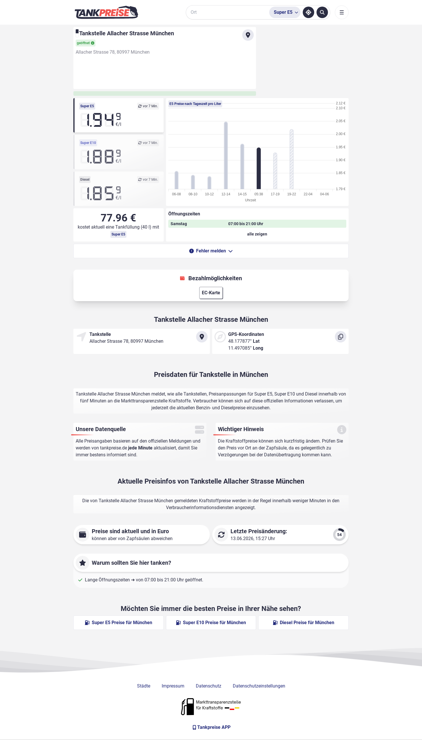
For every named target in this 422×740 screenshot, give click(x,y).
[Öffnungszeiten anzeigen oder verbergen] (257, 234)
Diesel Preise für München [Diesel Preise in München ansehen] (303, 622)
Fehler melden (211, 251)
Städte (143, 686)
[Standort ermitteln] (308, 12)
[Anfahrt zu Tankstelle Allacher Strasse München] (248, 35)
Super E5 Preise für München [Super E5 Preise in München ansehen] (118, 622)
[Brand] (106, 12)
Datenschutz (208, 686)
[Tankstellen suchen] (322, 12)
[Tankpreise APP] (211, 727)
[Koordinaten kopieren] (340, 336)
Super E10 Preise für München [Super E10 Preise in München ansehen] (211, 622)
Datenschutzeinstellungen (259, 686)
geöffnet (85, 43)
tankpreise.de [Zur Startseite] (113, 448)
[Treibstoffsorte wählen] (284, 12)
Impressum (173, 686)
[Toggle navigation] (342, 12)
